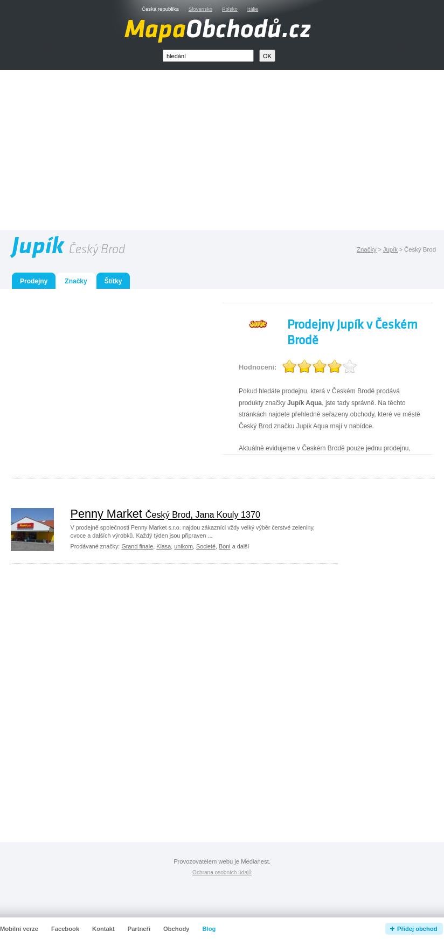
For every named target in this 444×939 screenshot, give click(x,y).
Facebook (65, 929)
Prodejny (33, 281)
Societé (206, 546)
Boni (225, 546)
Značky (367, 249)
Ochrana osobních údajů (222, 872)
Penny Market (166, 513)
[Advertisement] (234, 152)
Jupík (390, 249)
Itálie (252, 9)
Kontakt (103, 929)
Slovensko (200, 9)
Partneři (139, 929)
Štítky (113, 281)
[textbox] (208, 56)
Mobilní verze (19, 929)
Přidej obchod (417, 929)
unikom (183, 546)
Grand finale (137, 546)
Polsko (230, 9)
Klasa (163, 546)
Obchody (176, 929)
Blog (209, 929)
